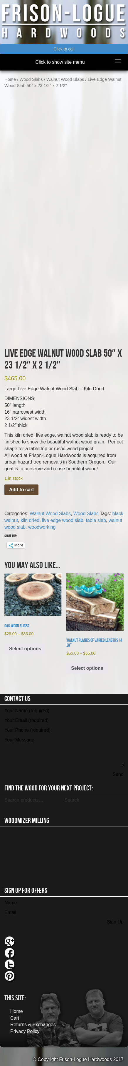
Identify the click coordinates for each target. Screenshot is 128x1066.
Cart (14, 1018)
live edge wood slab (62, 520)
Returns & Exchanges (33, 1024)
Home (10, 79)
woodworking (41, 527)
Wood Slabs (31, 79)
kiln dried (30, 520)
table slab (96, 520)
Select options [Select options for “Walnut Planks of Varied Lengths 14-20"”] (87, 668)
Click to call (64, 49)
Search (71, 800)
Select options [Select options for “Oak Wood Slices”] (25, 648)
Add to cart (21, 489)
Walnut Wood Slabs (65, 79)
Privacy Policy (25, 1031)
